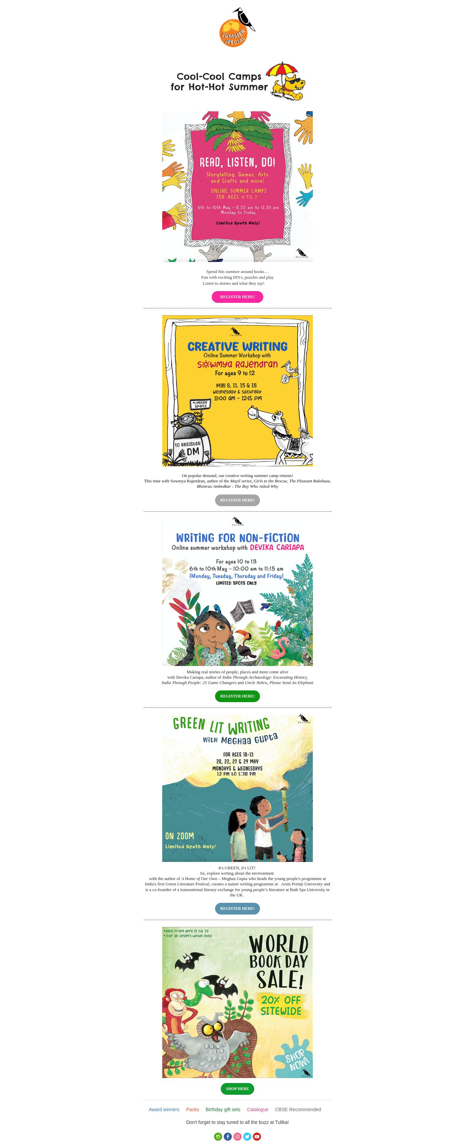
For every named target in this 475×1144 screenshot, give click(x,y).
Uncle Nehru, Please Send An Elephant (279, 682)
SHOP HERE (237, 1088)
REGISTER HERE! (237, 296)
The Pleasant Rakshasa (309, 480)
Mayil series (241, 480)
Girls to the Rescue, (271, 480)
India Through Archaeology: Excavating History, (265, 677)
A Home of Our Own (199, 878)
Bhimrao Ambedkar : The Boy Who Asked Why (237, 486)
